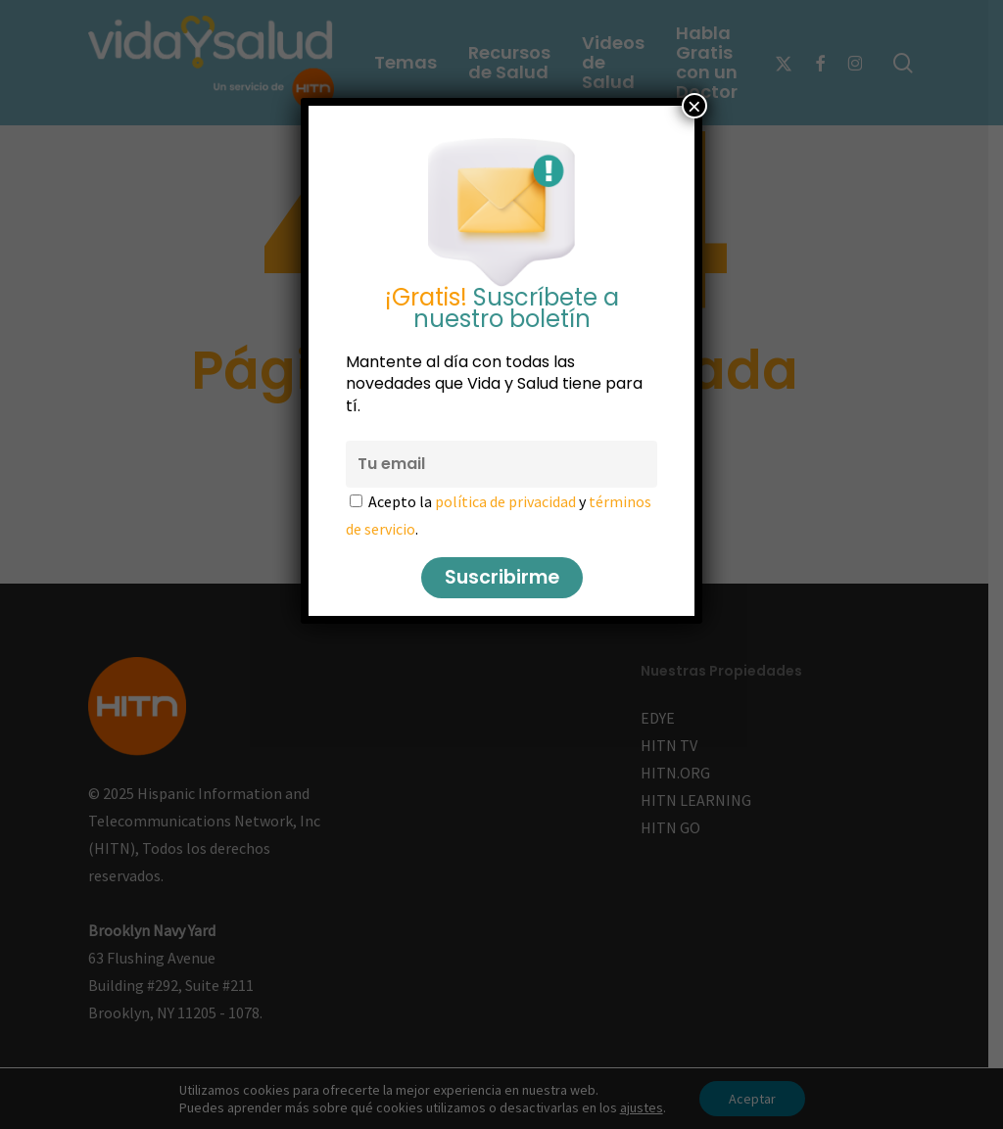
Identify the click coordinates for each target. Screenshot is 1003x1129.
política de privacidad (505, 501)
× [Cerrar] (694, 105)
